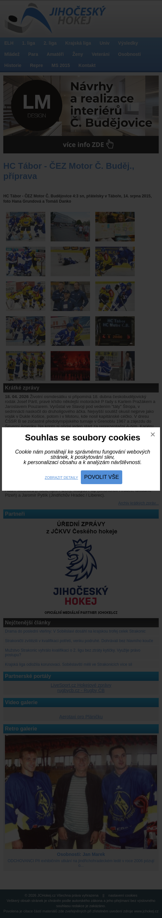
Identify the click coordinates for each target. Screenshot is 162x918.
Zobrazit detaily (61, 478)
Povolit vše (101, 477)
